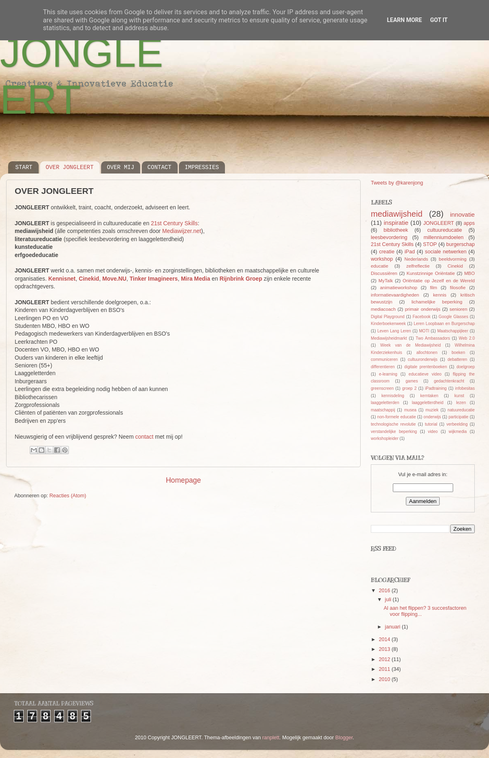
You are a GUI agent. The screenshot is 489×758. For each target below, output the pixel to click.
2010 (385, 679)
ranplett (271, 737)
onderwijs (432, 417)
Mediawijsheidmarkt (389, 338)
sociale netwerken (446, 252)
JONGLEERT (438, 223)
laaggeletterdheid (427, 402)
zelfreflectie (418, 266)
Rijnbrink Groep (241, 278)
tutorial (431, 424)
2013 (385, 649)
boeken (458, 352)
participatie (459, 417)
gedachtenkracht (449, 381)
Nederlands (416, 259)
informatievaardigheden (395, 294)
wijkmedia (458, 431)
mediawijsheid (397, 213)
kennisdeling (392, 395)
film (433, 287)
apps (469, 223)
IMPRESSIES (202, 167)
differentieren (383, 367)
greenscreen (382, 388)
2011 (385, 669)
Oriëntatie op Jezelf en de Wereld (439, 280)
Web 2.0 (467, 338)
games (411, 381)
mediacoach (383, 309)
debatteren (457, 359)
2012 (385, 659)
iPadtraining (436, 388)
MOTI (424, 331)
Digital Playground (388, 316)
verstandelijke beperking (394, 431)
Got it (438, 20)
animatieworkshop (398, 287)
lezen (461, 402)
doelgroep (465, 367)
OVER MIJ (120, 167)
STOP (430, 244)
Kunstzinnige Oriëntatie (431, 273)
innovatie (462, 214)
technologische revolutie (393, 424)
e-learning (388, 374)
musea (410, 410)
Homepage (183, 480)
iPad (410, 252)
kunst (459, 395)
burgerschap (460, 244)
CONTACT (160, 167)
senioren (458, 309)
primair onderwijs (423, 309)
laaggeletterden (385, 402)
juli (389, 599)
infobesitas (465, 388)
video (433, 431)
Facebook (421, 316)
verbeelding (456, 424)
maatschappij (383, 410)
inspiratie (396, 222)
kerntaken (429, 395)
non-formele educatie (396, 417)
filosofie (457, 287)
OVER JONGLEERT (70, 167)
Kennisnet (61, 278)
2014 (385, 639)
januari (393, 627)
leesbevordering (389, 237)
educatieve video (425, 374)
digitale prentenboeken (425, 367)
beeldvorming (453, 259)
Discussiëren (384, 273)
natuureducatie (461, 410)
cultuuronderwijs (423, 359)
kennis (440, 294)
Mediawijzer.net (181, 231)
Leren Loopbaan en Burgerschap (444, 323)
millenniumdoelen (443, 237)
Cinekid (89, 278)
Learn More (404, 20)
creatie (386, 252)
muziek (431, 410)
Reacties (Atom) (67, 496)
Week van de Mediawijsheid (410, 345)
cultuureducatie (444, 230)
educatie (379, 266)
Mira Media (195, 278)
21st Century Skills (174, 223)
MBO (469, 273)
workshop (382, 259)
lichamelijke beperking (437, 301)
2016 (385, 590)
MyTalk (386, 280)
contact (144, 436)
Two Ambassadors (433, 338)
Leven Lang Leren (394, 331)
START (24, 167)
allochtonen (427, 352)
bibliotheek (395, 230)
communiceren (384, 359)
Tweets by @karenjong (397, 183)
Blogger (344, 737)
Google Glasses (453, 316)
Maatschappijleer (452, 331)
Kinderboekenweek (388, 323)
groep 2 (409, 388)
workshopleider (385, 438)
